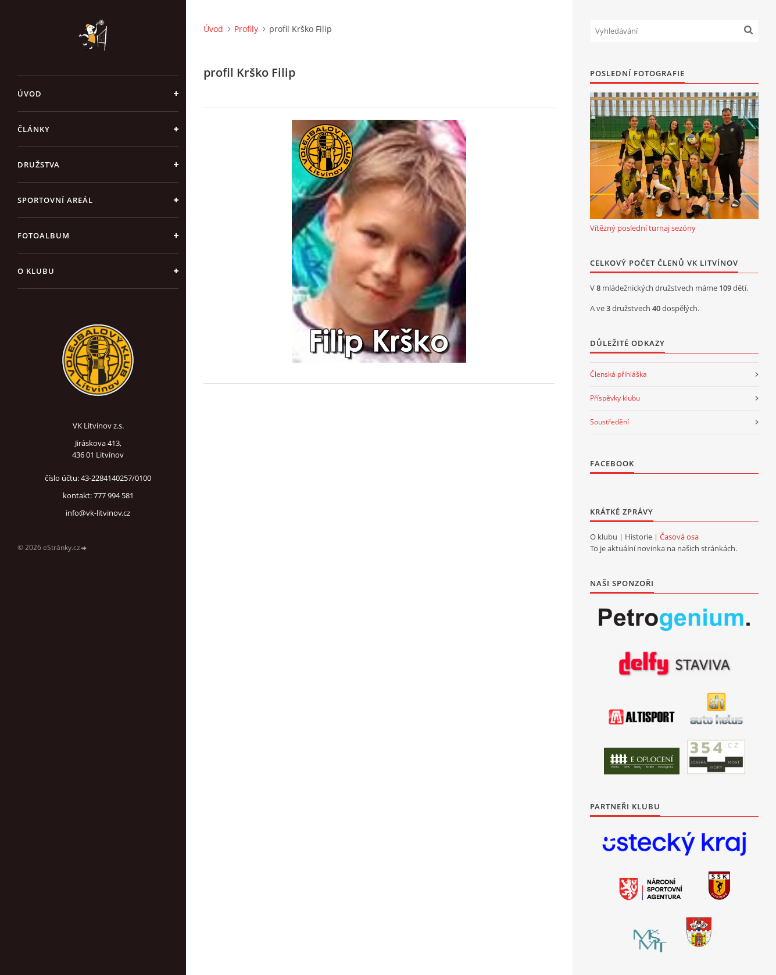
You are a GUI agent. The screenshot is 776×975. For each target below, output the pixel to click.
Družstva (38, 164)
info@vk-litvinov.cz (98, 513)
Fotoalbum (43, 235)
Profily (246, 28)
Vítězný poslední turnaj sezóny (643, 228)
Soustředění (609, 422)
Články (33, 129)
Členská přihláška (618, 374)
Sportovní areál (55, 200)
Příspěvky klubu (615, 398)
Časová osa (679, 536)
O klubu (36, 271)
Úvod (29, 93)
